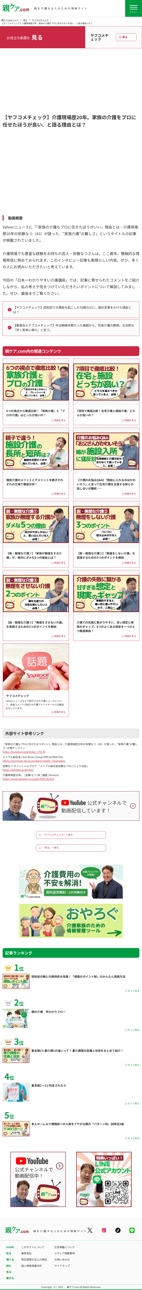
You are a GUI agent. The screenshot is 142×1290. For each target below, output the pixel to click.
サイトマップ (62, 1266)
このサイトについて (33, 1247)
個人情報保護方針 (31, 1266)
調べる (10, 1259)
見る (25, 19)
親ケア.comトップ (9, 19)
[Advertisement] (71, 85)
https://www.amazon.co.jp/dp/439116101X (28, 779)
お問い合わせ (62, 1259)
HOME (10, 1247)
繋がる (10, 1278)
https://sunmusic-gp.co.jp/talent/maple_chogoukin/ (34, 761)
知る (8, 1253)
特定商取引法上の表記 (34, 1259)
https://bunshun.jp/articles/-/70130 (24, 752)
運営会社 (26, 1253)
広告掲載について (64, 1247)
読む (8, 1266)
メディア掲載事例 (64, 1253)
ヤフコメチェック (40, 19)
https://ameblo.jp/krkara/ (18, 770)
